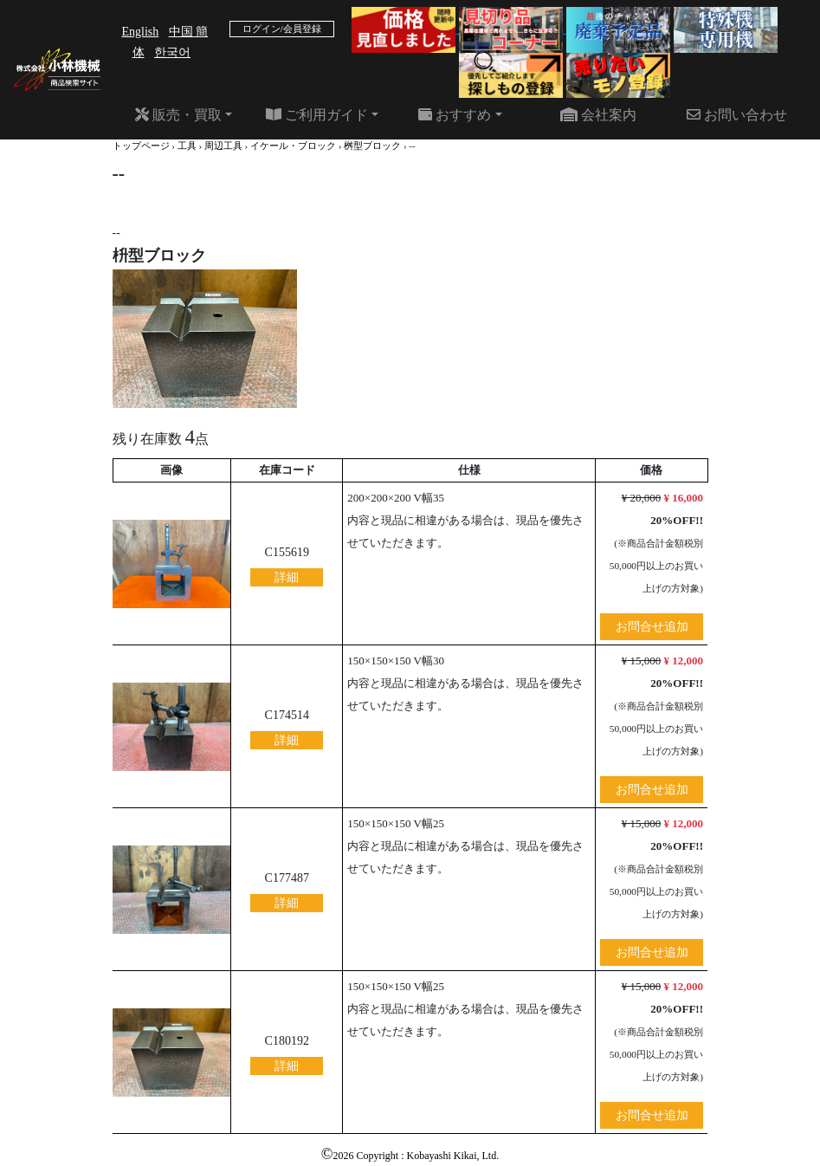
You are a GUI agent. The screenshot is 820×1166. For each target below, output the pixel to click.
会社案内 (598, 114)
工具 (187, 145)
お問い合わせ (737, 114)
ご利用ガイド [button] (317, 114)
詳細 (286, 577)
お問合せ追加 (652, 626)
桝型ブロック (372, 145)
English (139, 31)
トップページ (141, 145)
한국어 (172, 52)
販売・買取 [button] (178, 114)
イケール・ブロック (293, 145)
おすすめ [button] (454, 114)
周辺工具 (223, 145)
